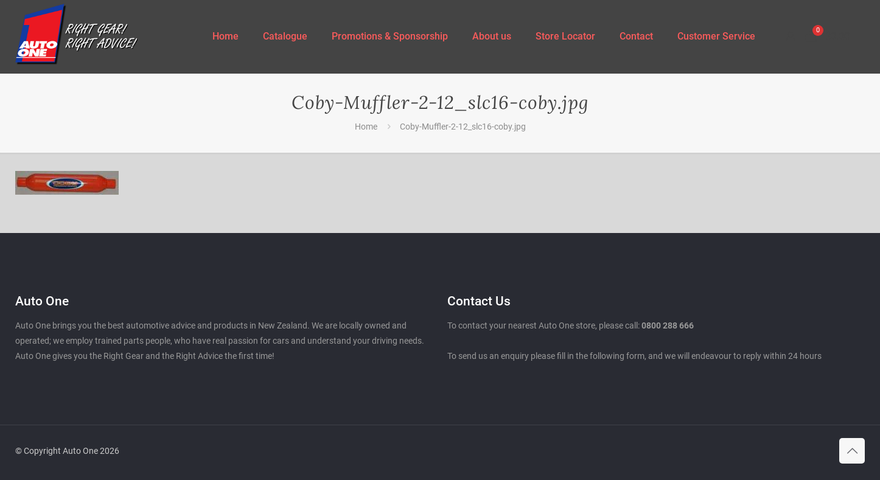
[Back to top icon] (852, 451)
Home (366, 126)
